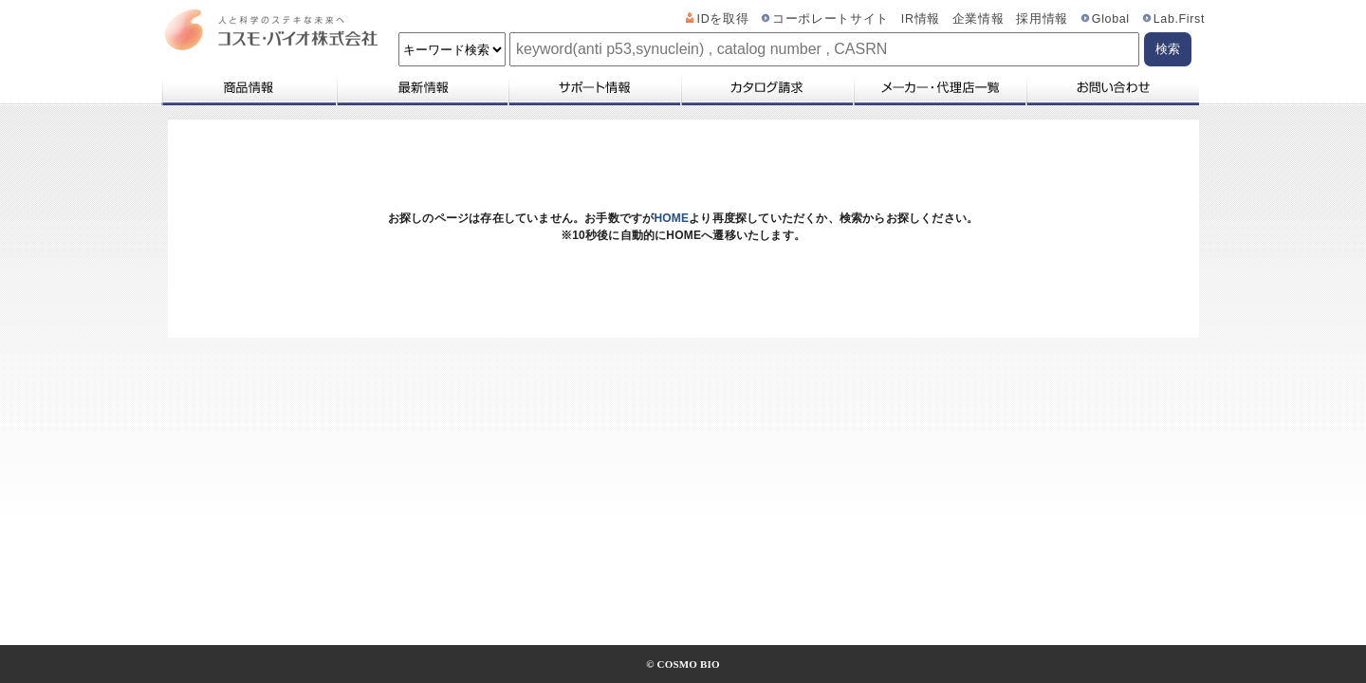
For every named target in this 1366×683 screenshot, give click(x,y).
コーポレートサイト (830, 19)
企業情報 (978, 19)
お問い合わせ (1112, 87)
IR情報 (920, 19)
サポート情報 (594, 87)
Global (1111, 19)
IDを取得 (723, 19)
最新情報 (421, 87)
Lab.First (1179, 19)
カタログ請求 (766, 87)
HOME (671, 218)
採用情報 (1042, 19)
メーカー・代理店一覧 (939, 87)
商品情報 (248, 87)
